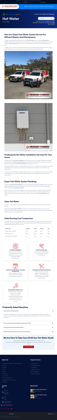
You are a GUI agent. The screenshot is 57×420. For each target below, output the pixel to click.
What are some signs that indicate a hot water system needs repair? (17, 331)
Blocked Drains (35, 363)
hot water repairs (15, 190)
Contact (46, 6)
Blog (4, 369)
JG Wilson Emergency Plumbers (7, 417)
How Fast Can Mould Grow (41, 389)
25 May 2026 (38, 391)
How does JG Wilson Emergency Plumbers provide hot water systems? (17, 323)
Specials (31, 6)
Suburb (4, 371)
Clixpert (54, 413)
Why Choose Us (36, 6)
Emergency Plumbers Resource (9, 380)
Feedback (5, 382)
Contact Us (5, 373)
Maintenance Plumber (36, 373)
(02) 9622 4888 (31, 208)
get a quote (50, 6)
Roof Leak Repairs (35, 371)
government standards (38, 186)
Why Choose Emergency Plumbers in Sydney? (12, 363)
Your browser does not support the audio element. (46, 18)
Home (3, 21)
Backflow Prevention (36, 369)
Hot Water (8, 21)
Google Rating (11, 14)
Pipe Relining (34, 367)
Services (26, 6)
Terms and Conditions (7, 378)
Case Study (5, 375)
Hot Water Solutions (36, 365)
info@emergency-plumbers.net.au (8, 402)
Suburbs (42, 6)
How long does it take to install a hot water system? (14, 327)
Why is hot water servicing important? (11, 310)
